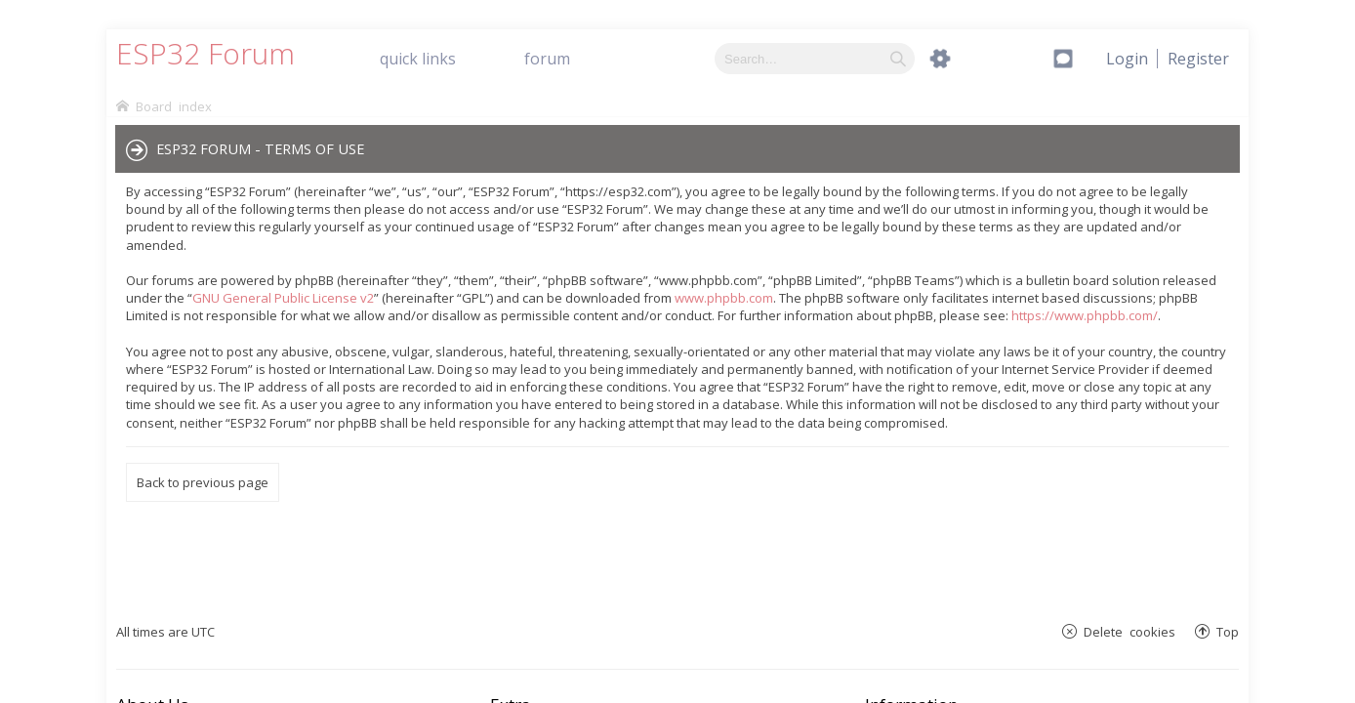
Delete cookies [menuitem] (1129, 631)
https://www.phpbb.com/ (1084, 315)
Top (1227, 631)
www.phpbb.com (724, 298)
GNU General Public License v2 (283, 298)
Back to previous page (202, 482)
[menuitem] (1198, 58)
